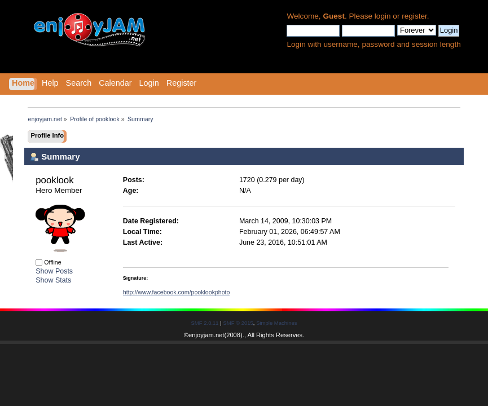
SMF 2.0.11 (205, 323)
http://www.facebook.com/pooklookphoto (176, 292)
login (383, 16)
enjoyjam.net (206, 335)
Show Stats (53, 280)
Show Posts (54, 271)
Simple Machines (276, 323)
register (414, 16)
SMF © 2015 (238, 323)
